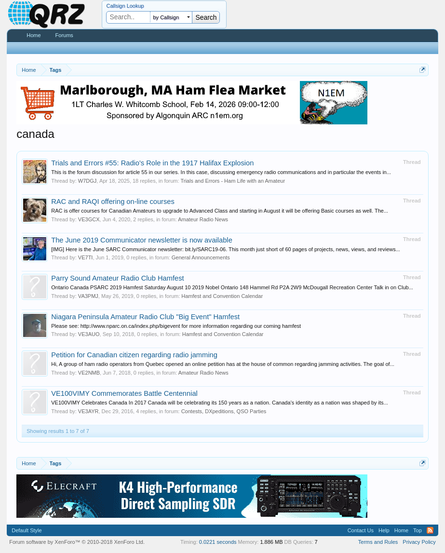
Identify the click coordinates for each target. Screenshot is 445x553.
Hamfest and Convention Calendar (222, 296)
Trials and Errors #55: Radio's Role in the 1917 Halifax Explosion (152, 163)
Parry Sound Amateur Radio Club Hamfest (117, 278)
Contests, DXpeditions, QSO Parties (224, 411)
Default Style (26, 530)
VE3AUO (89, 334)
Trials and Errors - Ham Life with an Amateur (232, 181)
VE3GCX (89, 219)
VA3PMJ (88, 296)
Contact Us (361, 530)
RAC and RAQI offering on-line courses (113, 201)
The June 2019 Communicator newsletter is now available (141, 240)
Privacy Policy (419, 542)
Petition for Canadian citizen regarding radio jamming (134, 355)
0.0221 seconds (218, 542)
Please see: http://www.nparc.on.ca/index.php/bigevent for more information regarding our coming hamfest (176, 326)
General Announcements (201, 257)
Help (384, 530)
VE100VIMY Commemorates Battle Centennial (124, 393)
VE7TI (85, 257)
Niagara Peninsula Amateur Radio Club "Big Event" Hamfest (145, 317)
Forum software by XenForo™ (77, 542)
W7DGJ (87, 181)
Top (417, 530)
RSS (430, 530)
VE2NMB (89, 373)
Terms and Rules (378, 542)
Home (33, 35)
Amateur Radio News (203, 219)
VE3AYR (88, 411)
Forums (64, 35)
